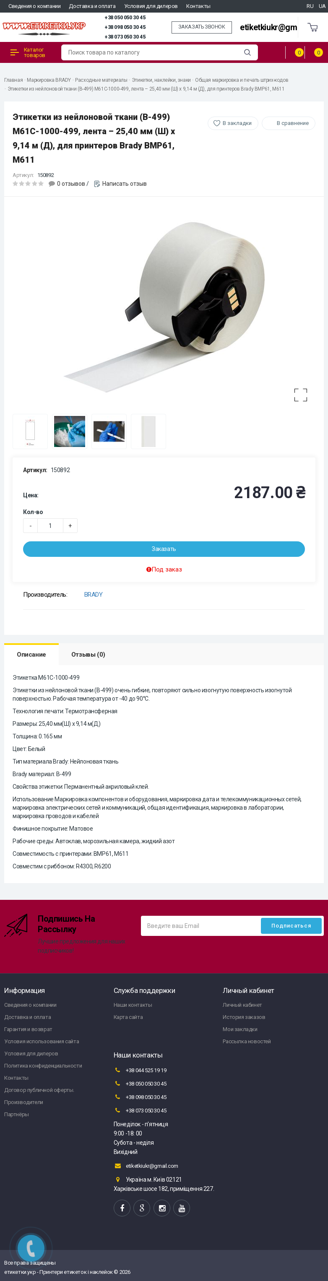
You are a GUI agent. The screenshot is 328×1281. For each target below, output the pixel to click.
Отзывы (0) (88, 654)
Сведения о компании (34, 6)
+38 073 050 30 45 (124, 37)
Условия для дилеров (151, 6)
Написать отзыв (124, 183)
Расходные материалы (101, 80)
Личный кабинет (242, 1005)
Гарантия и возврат (28, 1029)
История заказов (244, 1017)
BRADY (93, 594)
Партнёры (16, 1114)
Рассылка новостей (247, 1041)
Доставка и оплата (92, 6)
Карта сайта (128, 1017)
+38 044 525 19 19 (140, 1070)
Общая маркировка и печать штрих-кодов (241, 80)
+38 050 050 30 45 (124, 18)
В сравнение (293, 123)
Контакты (198, 6)
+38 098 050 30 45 (124, 27)
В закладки (237, 123)
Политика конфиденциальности (43, 1066)
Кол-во (33, 512)
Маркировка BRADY (49, 80)
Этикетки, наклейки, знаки (161, 80)
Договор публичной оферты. (39, 1090)
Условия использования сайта (41, 1041)
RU (310, 6)
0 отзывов (71, 183)
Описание (31, 654)
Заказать (164, 549)
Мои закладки (240, 1029)
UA (322, 6)
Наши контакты (133, 1005)
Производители (23, 1102)
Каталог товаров (27, 52)
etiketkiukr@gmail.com (281, 27)
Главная (13, 80)
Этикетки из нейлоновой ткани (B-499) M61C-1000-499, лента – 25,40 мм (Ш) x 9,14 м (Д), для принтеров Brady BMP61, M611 (146, 89)
